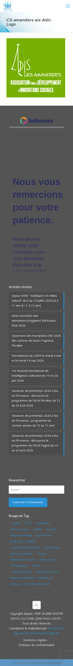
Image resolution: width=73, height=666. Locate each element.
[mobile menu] (67, 6)
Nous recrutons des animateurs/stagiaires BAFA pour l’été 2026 (34, 320)
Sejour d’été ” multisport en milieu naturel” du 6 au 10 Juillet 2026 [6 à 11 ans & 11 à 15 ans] (35, 300)
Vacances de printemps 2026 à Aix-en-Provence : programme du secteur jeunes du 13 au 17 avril (35, 420)
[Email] (36, 489)
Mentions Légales (35, 640)
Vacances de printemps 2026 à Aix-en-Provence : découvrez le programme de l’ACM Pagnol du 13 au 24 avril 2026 (35, 443)
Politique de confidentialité (36, 645)
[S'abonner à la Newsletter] (28, 502)
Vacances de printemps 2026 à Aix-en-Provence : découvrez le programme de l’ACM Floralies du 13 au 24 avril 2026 (36, 398)
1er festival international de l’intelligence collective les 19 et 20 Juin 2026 (35, 375)
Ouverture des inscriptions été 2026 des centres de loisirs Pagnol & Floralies (36, 340)
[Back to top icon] (37, 605)
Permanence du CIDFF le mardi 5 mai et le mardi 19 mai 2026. (36, 358)
